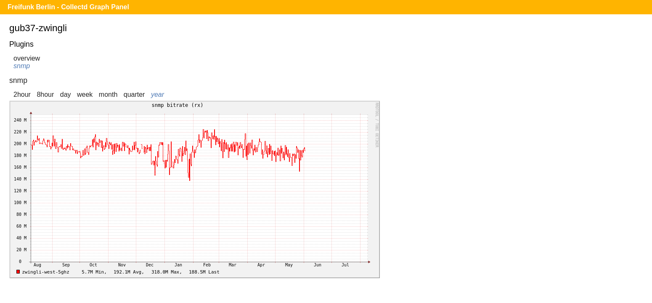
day (65, 94)
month (108, 94)
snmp (21, 65)
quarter (134, 94)
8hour (45, 94)
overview (26, 58)
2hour (22, 94)
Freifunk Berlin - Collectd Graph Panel (68, 7)
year (157, 94)
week (85, 94)
